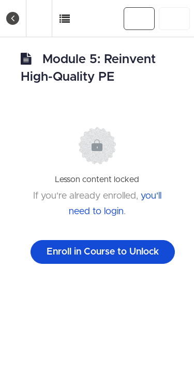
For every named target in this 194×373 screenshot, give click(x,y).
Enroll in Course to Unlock (103, 252)
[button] (65, 18)
